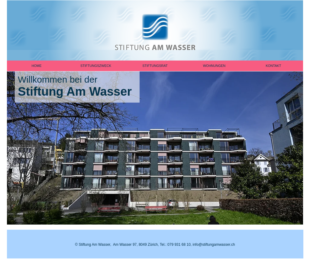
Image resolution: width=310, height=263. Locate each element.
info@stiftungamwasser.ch (214, 244)
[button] (155, 144)
